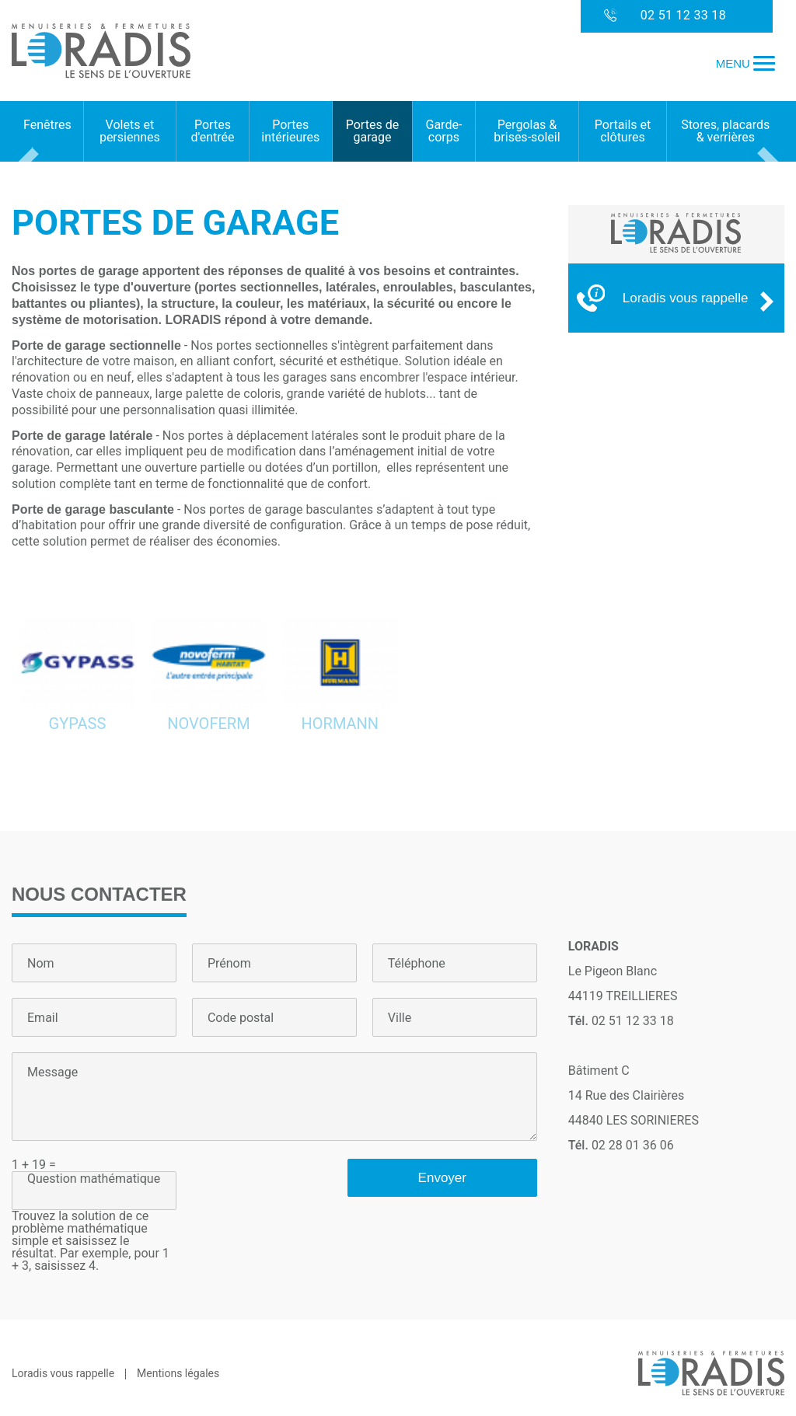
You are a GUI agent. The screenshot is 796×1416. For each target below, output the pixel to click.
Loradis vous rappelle (63, 1373)
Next (770, 168)
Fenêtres (47, 124)
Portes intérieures (290, 131)
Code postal (241, 1018)
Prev (25, 168)
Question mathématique (93, 1179)
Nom (40, 963)
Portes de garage (372, 131)
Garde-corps (444, 131)
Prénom (229, 963)
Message (52, 1072)
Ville (399, 1018)
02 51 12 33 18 (665, 16)
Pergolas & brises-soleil (527, 131)
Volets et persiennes (130, 131)
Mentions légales (178, 1373)
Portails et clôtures (623, 131)
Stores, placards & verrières (725, 131)
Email (42, 1018)
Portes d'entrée (212, 131)
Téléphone (416, 963)
